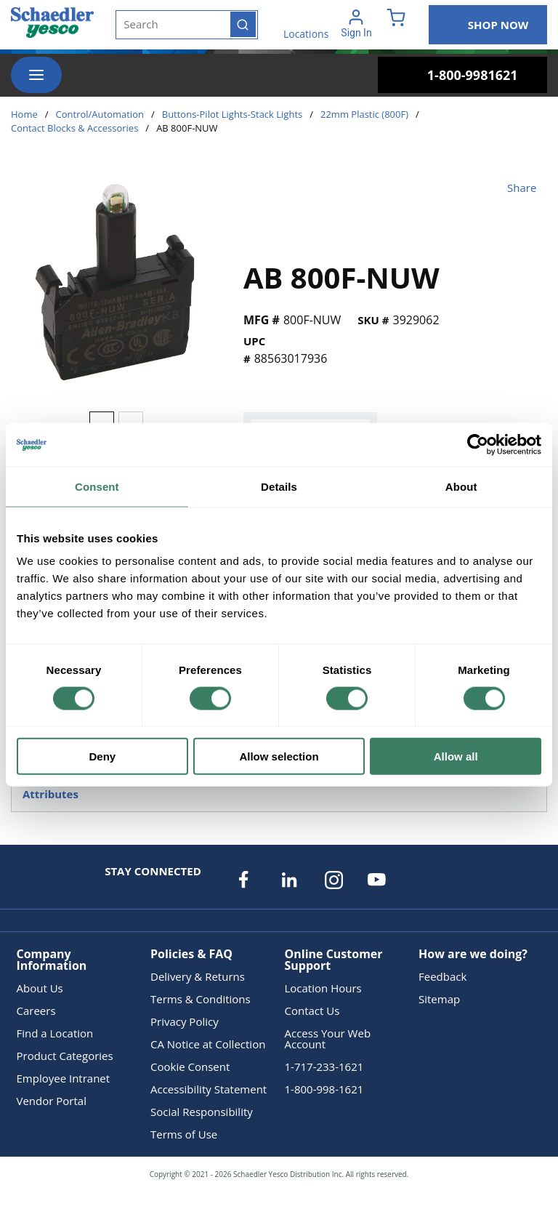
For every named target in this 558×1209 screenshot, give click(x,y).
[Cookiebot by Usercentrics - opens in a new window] (477, 444)
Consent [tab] (97, 486)
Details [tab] (279, 486)
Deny (102, 756)
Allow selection (278, 756)
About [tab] (461, 486)
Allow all (456, 756)
